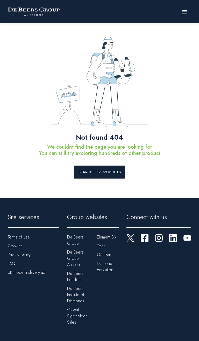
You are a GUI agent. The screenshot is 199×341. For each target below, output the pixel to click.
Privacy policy (19, 255)
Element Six (106, 237)
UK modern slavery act (27, 272)
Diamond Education (105, 267)
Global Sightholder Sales (77, 316)
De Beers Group (75, 240)
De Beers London (75, 276)
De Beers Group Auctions (75, 258)
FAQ (11, 264)
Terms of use (19, 237)
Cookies (15, 246)
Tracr (101, 246)
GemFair (104, 255)
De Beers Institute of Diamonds (75, 294)
